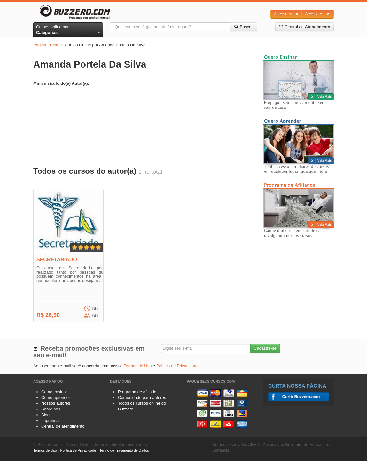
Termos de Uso (138, 365)
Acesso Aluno (317, 14)
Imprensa (50, 420)
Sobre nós (50, 409)
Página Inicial (45, 45)
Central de (304, 26)
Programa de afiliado (137, 391)
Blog (45, 414)
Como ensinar (54, 391)
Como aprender (55, 397)
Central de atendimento (62, 426)
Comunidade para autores (142, 397)
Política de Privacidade (177, 365)
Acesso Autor (286, 14)
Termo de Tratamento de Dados (124, 450)
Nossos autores (55, 403)
